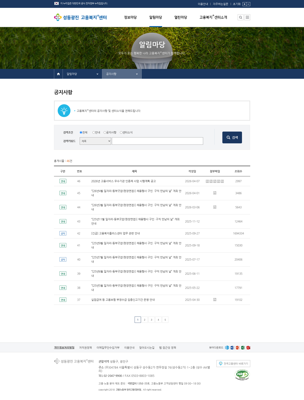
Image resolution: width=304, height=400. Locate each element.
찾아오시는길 (146, 347)
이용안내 (203, 3)
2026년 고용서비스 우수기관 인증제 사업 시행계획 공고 (123, 181)
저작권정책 (85, 347)
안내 (97, 132)
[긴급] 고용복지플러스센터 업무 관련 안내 (115, 233)
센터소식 (127, 132)
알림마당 (72, 73)
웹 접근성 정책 (167, 347)
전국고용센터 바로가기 (236, 363)
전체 (84, 132)
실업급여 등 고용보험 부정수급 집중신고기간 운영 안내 (123, 299)
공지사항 (111, 73)
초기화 (237, 2)
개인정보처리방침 (64, 347)
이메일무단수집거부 (108, 347)
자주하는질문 (220, 3)
